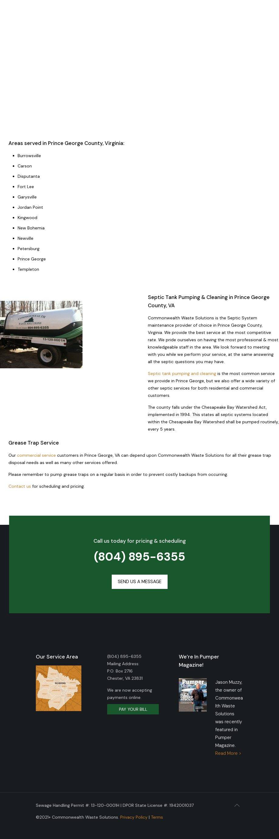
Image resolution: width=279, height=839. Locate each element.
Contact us (20, 486)
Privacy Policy (134, 817)
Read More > (228, 753)
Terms (157, 817)
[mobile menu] (257, 18)
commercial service (36, 455)
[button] (140, 582)
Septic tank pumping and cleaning (182, 373)
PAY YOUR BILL (133, 709)
